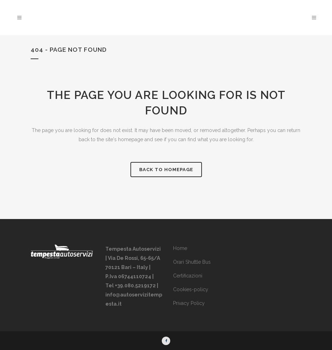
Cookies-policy (190, 289)
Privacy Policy (189, 303)
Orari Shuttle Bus (192, 262)
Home (180, 248)
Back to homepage (166, 169)
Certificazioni (187, 276)
